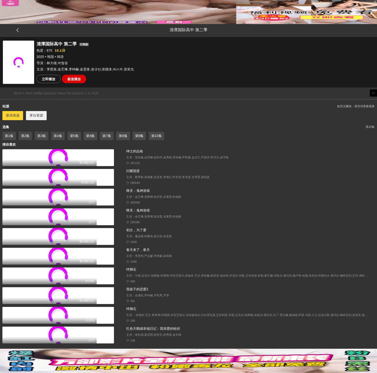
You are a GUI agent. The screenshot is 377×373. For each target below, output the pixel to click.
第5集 (74, 136)
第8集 (123, 136)
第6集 (90, 136)
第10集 (156, 136)
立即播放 (48, 79)
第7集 (106, 136)
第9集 (139, 136)
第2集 (25, 136)
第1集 (9, 136)
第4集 (58, 136)
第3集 (41, 136)
